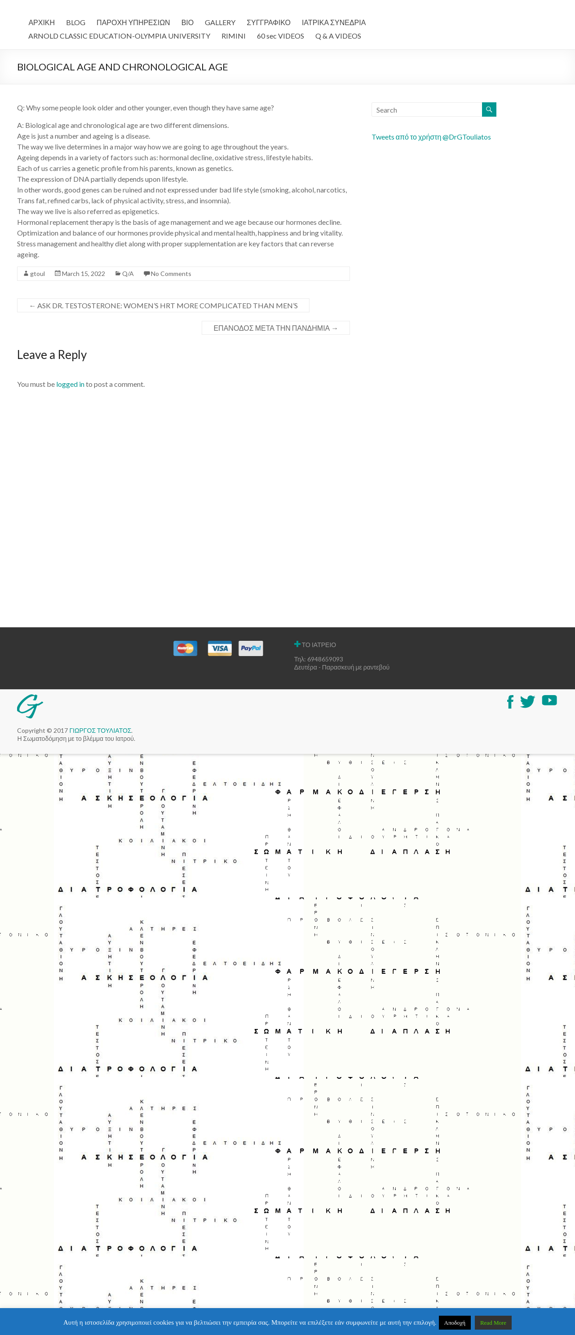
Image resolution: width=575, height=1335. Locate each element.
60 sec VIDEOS (280, 35)
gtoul (37, 273)
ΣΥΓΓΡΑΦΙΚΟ (269, 22)
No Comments (171, 273)
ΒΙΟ (187, 22)
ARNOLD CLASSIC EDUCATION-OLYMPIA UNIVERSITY (119, 35)
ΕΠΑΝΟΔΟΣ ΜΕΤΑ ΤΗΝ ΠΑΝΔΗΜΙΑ (275, 328)
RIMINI (233, 35)
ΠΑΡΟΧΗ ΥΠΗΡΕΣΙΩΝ (133, 22)
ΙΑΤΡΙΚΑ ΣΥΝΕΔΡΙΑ (334, 22)
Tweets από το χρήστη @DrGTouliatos (431, 136)
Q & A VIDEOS (338, 35)
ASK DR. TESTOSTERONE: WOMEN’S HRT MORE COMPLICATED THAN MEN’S (163, 305)
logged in (70, 384)
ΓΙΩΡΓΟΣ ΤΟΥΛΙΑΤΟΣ (100, 730)
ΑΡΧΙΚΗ (41, 22)
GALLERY (220, 22)
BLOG (75, 22)
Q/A (128, 273)
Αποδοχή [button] (455, 1322)
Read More (493, 1322)
